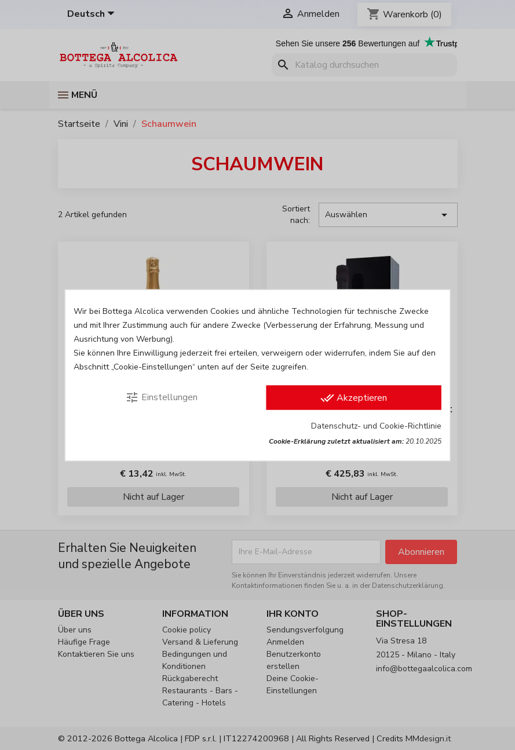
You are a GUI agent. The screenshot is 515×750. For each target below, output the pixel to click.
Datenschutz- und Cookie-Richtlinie (376, 425)
